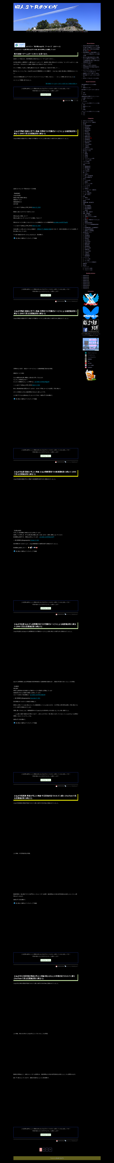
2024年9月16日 (60, 786)
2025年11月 (85, 283)
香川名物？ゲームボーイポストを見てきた (30, 54)
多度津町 (87, 139)
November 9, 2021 (35, 698)
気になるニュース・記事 (88, 122)
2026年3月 (85, 277)
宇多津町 (87, 128)
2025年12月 (85, 282)
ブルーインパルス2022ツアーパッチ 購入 (91, 103)
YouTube (90, 363)
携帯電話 (87, 167)
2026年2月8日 (68, 100)
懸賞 (86, 182)
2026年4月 (85, 275)
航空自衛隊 (87, 208)
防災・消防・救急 (87, 211)
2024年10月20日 (60, 301)
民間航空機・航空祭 (87, 202)
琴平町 (86, 131)
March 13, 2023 (36, 207)
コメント (75, 100)
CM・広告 (87, 194)
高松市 (86, 138)
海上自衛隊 (87, 207)
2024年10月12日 (60, 462)
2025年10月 (85, 285)
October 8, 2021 (34, 540)
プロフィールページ (92, 353)
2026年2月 (85, 278)
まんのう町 (87, 144)
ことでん (87, 199)
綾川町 (86, 127)
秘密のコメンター (87, 87)
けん (84, 114)
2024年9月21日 (60, 614)
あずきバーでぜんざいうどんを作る (91, 78)
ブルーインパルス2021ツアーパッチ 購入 (91, 111)
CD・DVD (85, 171)
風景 (86, 153)
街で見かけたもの (87, 149)
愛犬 (84, 265)
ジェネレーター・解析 (89, 189)
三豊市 (86, 147)
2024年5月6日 (61, 1140)
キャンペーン (88, 183)
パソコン (87, 258)
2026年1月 (85, 280)
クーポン (87, 185)
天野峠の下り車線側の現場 (44, 229)
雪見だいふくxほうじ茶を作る (89, 65)
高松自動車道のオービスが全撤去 (89, 84)
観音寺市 (87, 130)
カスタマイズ (88, 268)
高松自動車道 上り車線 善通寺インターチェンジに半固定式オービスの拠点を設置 (91, 54)
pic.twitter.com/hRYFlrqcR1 (61, 222)
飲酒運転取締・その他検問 (90, 227)
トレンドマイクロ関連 (89, 262)
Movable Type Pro (60, 1158)
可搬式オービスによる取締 (90, 216)
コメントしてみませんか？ (72, 301)
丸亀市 (86, 142)
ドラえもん (85, 163)
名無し (84, 109)
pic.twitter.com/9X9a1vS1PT (47, 537)
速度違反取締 (88, 222)
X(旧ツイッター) (91, 333)
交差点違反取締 (88, 229)
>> (50, 1149)
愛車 (84, 263)
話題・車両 (87, 215)
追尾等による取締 (89, 230)
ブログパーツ (88, 269)
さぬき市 (87, 134)
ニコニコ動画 (91, 365)
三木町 (86, 145)
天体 (86, 155)
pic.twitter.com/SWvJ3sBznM (37, 694)
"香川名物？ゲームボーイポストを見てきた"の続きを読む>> (61, 83)
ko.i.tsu (84, 94)
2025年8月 (85, 288)
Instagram (90, 367)
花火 (86, 156)
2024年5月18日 (60, 966)
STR (84, 86)
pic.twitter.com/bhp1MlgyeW (42, 381)
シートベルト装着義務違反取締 (91, 224)
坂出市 (86, 133)
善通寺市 (87, 136)
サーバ (86, 260)
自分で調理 (87, 177)
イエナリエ (87, 160)
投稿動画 (90, 359)
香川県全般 (87, 125)
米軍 (86, 210)
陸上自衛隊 (87, 205)
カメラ (86, 169)
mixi (88, 361)
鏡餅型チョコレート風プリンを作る (91, 73)
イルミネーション (89, 158)
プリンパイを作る (87, 63)
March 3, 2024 (36, 385)
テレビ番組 (87, 193)
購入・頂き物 (88, 175)
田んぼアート (86, 150)
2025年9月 (85, 287)
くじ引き (87, 180)
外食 (86, 174)
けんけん (85, 101)
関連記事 (85, 31)
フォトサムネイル (92, 357)
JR (85, 197)
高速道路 (87, 255)
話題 (86, 188)
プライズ (85, 161)
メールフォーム (91, 355)
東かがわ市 (87, 141)
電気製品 (87, 166)
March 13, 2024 (36, 225)
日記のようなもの (87, 120)
